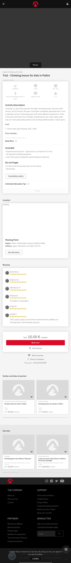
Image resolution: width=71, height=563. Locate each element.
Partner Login (13, 531)
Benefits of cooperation (17, 534)
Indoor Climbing (9, 72)
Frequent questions (15, 541)
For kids (19, 72)
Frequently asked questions (48, 506)
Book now (35, 343)
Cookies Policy (42, 499)
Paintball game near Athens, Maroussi (17, 459)
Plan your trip (13, 499)
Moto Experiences (43, 456)
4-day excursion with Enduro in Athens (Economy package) (52, 460)
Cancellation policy (15, 176)
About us (11, 495)
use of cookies (36, 554)
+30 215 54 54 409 (39, 363)
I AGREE (35, 559)
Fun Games (7, 401)
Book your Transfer (44, 513)
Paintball (7, 456)
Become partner (14, 527)
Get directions (14, 252)
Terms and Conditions (45, 495)
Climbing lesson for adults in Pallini (50, 404)
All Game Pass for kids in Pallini (15, 404)
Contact (11, 502)
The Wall (37, 191)
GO (59, 534)
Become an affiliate (15, 524)
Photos (35, 65)
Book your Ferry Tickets (46, 509)
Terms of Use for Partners (17, 538)
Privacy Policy (42, 502)
